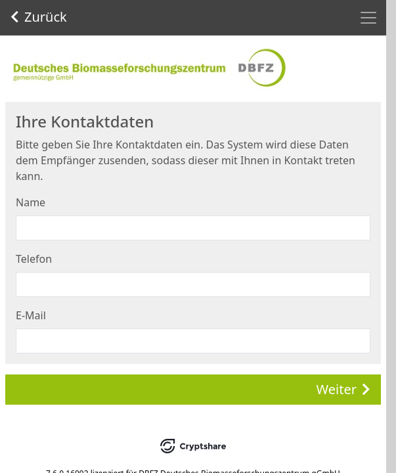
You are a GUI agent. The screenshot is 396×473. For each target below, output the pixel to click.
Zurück (39, 17)
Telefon (34, 259)
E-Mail (31, 315)
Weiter (343, 389)
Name (30, 202)
